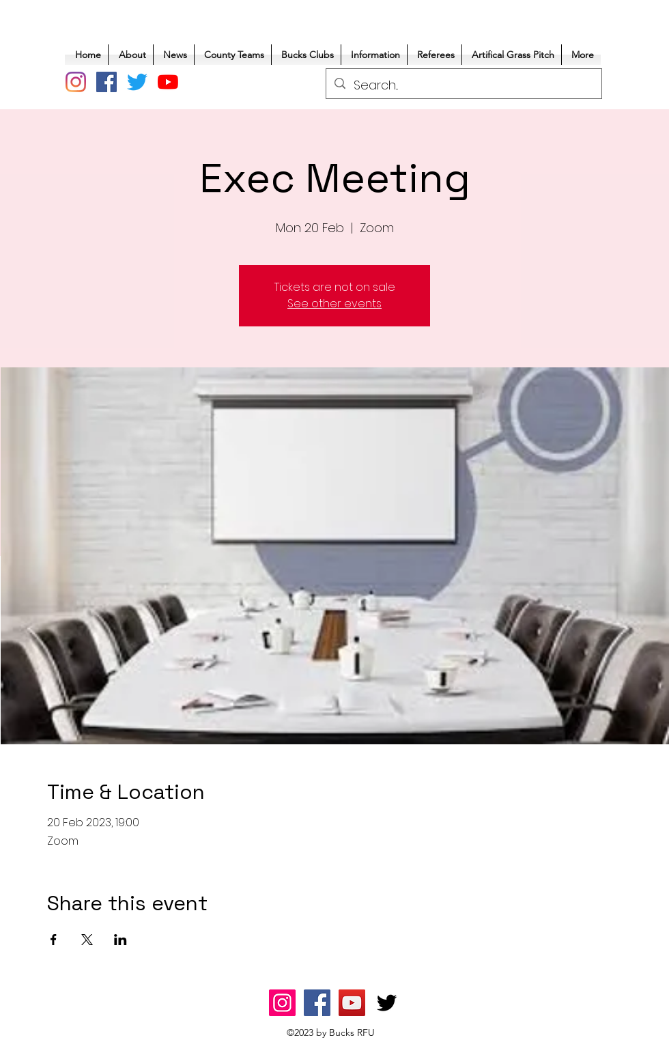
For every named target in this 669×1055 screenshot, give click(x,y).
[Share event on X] (87, 939)
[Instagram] (76, 82)
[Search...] (463, 85)
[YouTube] (168, 82)
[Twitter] (137, 82)
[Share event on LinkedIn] (120, 939)
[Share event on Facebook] (53, 939)
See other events (334, 303)
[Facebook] (106, 82)
